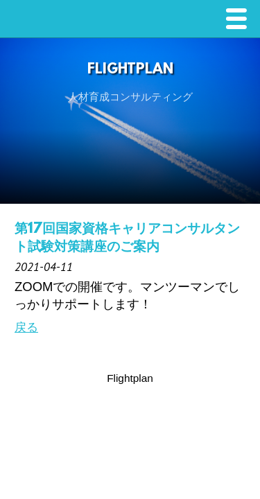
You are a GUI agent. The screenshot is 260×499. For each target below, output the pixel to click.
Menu (240, 20)
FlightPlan (130, 70)
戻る (26, 327)
